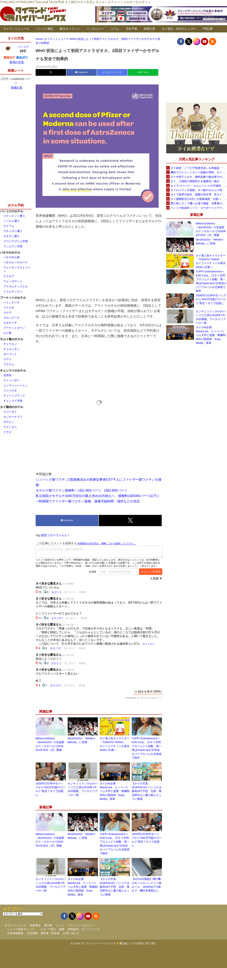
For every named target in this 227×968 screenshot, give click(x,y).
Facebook (81, 72)
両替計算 (149, 28)
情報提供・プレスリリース (84, 929)
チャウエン (10, 343)
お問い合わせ (71, 933)
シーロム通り (11, 220)
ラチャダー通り (12, 231)
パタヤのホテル (10, 252)
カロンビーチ (11, 317)
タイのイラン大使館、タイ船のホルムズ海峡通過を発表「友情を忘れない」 (199, 190)
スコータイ (10, 411)
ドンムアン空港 (12, 246)
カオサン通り (11, 236)
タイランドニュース (16, 28)
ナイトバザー (11, 380)
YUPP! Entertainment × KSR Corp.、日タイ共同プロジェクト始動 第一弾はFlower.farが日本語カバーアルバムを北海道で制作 (211, 281)
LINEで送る (143, 72)
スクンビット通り (14, 215)
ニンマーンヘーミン (15, 385)
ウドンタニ (10, 426)
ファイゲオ (10, 390)
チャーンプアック (14, 395)
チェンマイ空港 (12, 400)
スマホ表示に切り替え (143, 943)
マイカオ (8, 307)
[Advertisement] (99, 263)
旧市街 (7, 375)
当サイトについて (15, 925)
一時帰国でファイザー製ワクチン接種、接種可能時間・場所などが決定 (88, 501)
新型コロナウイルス (54, 535)
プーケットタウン (14, 327)
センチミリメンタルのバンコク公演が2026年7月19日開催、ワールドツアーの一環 (211, 317)
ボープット (10, 354)
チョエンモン (11, 349)
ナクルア (8, 276)
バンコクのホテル (11, 211)
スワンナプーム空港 (15, 241)
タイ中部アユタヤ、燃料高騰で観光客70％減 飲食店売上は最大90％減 (199, 176)
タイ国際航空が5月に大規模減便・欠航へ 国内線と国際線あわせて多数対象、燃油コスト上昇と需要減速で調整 (199, 198)
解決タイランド (70, 28)
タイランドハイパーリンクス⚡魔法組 (104, 943)
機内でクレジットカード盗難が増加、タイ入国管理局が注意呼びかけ (199, 172)
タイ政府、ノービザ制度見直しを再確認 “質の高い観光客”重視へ (199, 167)
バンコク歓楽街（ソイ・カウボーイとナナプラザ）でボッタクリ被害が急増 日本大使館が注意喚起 (199, 207)
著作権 (48, 925)
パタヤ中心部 (11, 257)
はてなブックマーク (112, 72)
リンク (60, 925)
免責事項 (35, 925)
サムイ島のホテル (11, 339)
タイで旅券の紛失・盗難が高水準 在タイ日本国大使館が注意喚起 (199, 194)
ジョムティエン (12, 291)
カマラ (7, 312)
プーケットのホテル (13, 297)
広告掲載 (32, 933)
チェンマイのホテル (13, 370)
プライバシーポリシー (80, 925)
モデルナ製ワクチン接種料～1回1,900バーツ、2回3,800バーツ (81, 490)
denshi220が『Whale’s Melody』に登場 (209, 241)
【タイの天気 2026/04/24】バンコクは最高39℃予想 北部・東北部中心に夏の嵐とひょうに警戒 (147, 791)
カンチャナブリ (12, 416)
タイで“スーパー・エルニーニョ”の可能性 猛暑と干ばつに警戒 (199, 185)
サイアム (8, 225)
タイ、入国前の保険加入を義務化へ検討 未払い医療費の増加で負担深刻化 (199, 181)
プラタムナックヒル (15, 286)
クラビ (7, 432)
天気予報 (131, 28)
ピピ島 (7, 332)
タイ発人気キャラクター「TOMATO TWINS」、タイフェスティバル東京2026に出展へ (211, 261)
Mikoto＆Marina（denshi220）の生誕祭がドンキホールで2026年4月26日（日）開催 (211, 229)
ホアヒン (8, 421)
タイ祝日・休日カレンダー (179, 28)
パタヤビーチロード (15, 262)
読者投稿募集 (15, 933)
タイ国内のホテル (11, 407)
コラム (114, 28)
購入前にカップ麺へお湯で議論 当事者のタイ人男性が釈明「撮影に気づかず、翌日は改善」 (199, 203)
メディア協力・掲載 (52, 929)
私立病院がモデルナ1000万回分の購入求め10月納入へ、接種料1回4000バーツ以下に (98, 496)
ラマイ (7, 359)
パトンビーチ (11, 302)
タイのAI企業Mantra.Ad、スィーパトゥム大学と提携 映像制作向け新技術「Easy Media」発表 (115, 791)
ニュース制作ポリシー (20, 929)
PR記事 (208, 28)
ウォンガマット (12, 281)
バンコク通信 (44, 28)
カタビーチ (10, 322)
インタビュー (95, 28)
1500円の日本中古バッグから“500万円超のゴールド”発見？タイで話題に (211, 299)
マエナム (8, 364)
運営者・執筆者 (50, 933)
